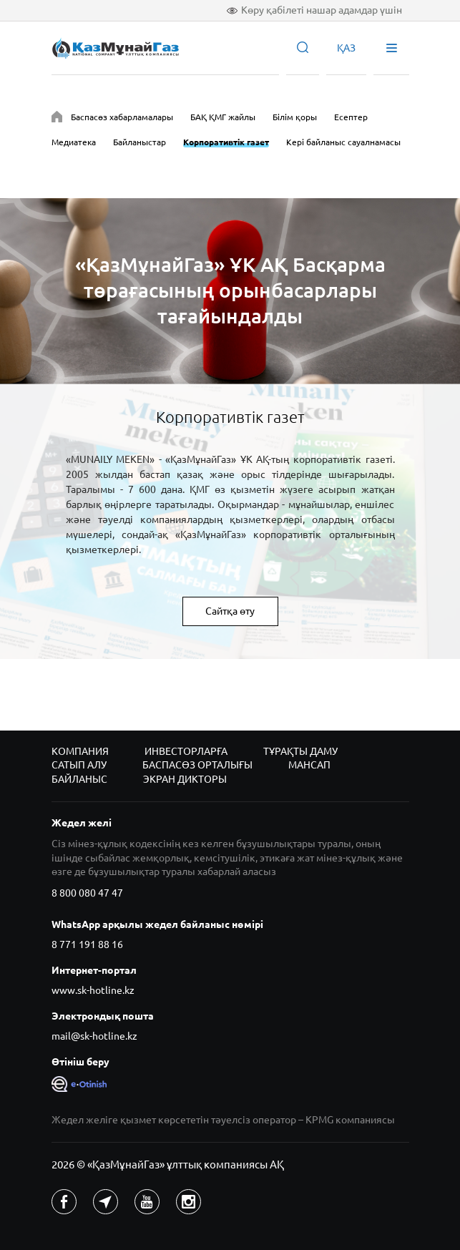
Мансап (309, 765)
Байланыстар (139, 142)
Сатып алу (79, 765)
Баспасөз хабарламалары (122, 117)
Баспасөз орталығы (197, 765)
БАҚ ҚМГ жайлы (222, 117)
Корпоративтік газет (226, 142)
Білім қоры (295, 117)
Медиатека (74, 142)
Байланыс (79, 779)
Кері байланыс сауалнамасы (343, 142)
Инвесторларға (186, 751)
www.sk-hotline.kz (93, 990)
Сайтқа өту (230, 611)
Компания (80, 751)
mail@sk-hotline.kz (94, 1036)
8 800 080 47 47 (87, 893)
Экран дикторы (185, 779)
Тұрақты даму (300, 751)
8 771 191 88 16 (87, 944)
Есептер (351, 117)
